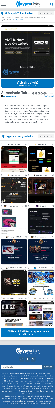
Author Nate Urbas (17, 401)
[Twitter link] (33, 359)
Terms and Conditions (35, 399)
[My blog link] (21, 359)
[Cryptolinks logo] (28, 4)
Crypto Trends (20, 404)
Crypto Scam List (6, 20)
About (19, 399)
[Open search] (51, 4)
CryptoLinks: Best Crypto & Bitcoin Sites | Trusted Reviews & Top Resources (22, 17)
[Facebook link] (27, 359)
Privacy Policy (47, 399)
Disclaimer (6, 401)
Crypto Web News (32, 404)
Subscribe (48, 367)
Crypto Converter (44, 404)
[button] (3, 4)
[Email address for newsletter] (21, 367)
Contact (24, 399)
